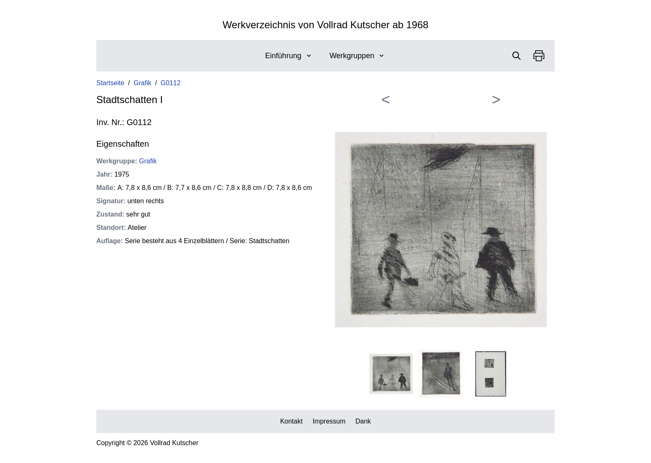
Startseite (110, 82)
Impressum (329, 421)
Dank (363, 421)
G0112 (171, 82)
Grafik (143, 82)
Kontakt (291, 421)
